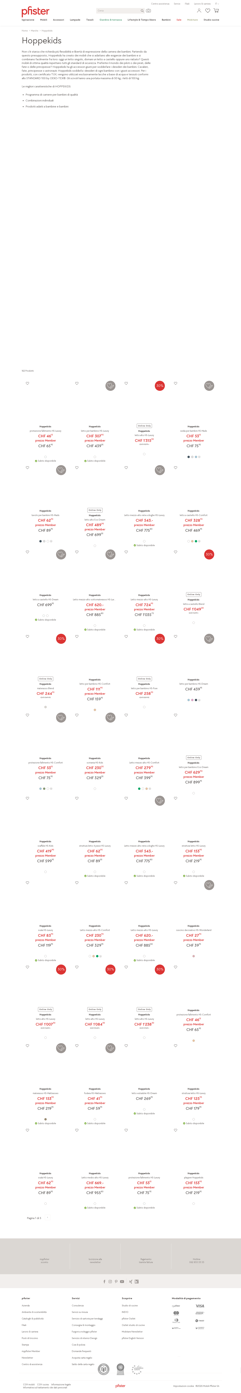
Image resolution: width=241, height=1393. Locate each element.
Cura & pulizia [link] (78, 1344)
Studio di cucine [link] (130, 1305)
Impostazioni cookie (183, 1386)
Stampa (25, 1344)
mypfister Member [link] (31, 1351)
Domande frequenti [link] (81, 1351)
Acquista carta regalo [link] (82, 1357)
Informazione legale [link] (61, 1384)
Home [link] (25, 30)
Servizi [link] (177, 3)
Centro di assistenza (32, 1364)
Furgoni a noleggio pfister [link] (84, 1331)
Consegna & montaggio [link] (83, 1325)
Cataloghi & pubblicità (33, 1318)
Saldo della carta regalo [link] (83, 1364)
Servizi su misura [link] (80, 1312)
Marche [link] (34, 30)
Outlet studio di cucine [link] (133, 1325)
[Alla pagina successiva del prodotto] (47, 1217)
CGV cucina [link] (43, 1384)
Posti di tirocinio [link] (30, 1338)
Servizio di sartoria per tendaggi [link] (87, 1318)
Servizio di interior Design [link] (84, 1338)
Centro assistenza (160, 3)
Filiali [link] (187, 3)
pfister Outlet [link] (128, 1318)
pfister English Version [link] (133, 1338)
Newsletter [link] (27, 1357)
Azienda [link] (26, 1305)
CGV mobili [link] (29, 1384)
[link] (29, 20)
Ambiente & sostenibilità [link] (34, 1312)
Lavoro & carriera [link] (202, 3)
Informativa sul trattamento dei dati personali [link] (45, 1387)
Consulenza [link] (78, 1305)
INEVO (125, 1312)
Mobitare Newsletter (132, 1331)
